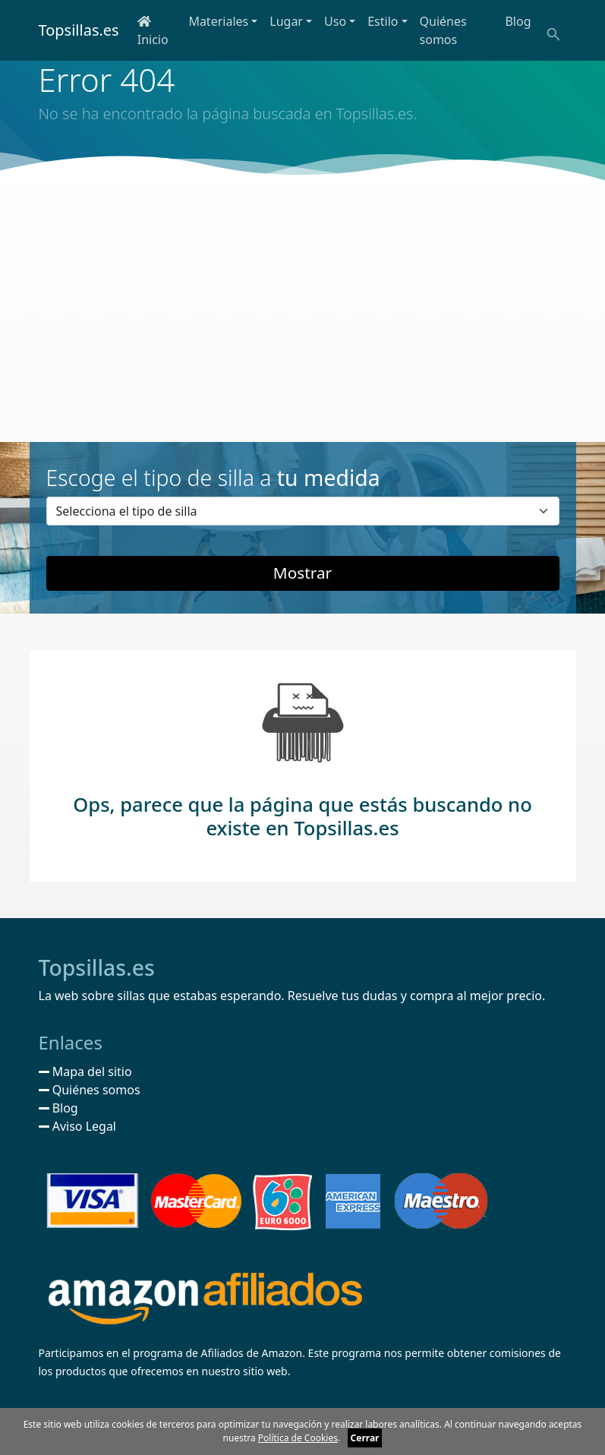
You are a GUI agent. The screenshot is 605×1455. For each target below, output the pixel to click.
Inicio (153, 31)
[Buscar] (552, 33)
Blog (518, 21)
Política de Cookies (298, 1437)
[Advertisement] (302, 313)
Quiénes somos (443, 30)
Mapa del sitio (85, 1071)
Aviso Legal (78, 1126)
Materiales (218, 21)
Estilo (382, 21)
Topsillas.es (79, 30)
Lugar (286, 21)
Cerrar (365, 1437)
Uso (335, 21)
